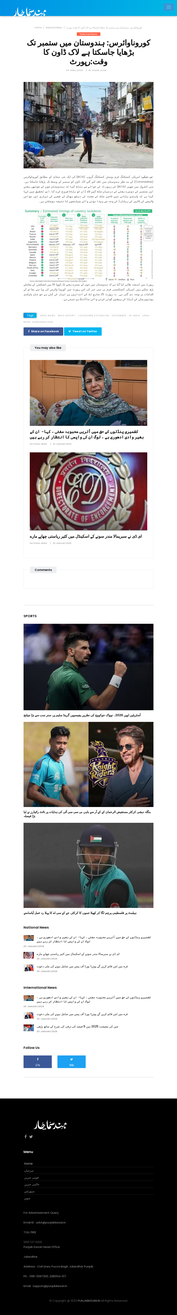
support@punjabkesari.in (50, 1286)
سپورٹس (29, 1191)
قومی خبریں (31, 1177)
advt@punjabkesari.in (51, 1222)
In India (134, 315)
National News (54, 27)
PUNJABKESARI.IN (89, 1300)
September (119, 315)
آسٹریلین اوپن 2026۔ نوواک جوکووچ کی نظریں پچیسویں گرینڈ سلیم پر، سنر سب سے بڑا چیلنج (82, 715)
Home (38, 27)
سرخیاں (29, 1170)
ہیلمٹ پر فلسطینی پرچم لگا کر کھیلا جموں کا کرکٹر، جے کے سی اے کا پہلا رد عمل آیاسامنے (80, 913)
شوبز (27, 1198)
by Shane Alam (97, 70)
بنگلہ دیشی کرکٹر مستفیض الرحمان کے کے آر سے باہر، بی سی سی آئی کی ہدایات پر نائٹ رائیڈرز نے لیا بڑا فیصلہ (87, 813)
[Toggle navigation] (168, 7)
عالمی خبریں (32, 1184)
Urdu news (48, 315)
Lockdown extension (93, 315)
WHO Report (67, 315)
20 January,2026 (62, 443)
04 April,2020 (74, 70)
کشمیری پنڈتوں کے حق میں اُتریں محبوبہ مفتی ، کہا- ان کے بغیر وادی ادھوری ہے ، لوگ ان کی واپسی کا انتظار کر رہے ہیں (87, 434)
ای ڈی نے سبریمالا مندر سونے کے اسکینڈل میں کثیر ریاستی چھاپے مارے (86, 536)
